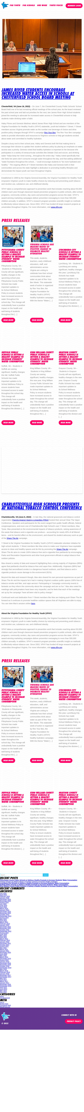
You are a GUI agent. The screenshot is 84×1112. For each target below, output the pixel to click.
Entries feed (4, 1004)
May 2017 (3, 978)
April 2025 (3, 895)
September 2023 (5, 916)
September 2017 (5, 977)
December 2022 (5, 927)
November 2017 (5, 975)
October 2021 (4, 945)
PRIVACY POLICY (74, 1021)
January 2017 (4, 983)
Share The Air (12, 538)
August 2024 (4, 902)
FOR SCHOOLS (28, 5)
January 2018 (4, 974)
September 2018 (5, 968)
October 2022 (4, 930)
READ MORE (8, 320)
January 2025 (4, 898)
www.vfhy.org (56, 207)
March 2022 (4, 939)
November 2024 (5, 901)
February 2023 (5, 924)
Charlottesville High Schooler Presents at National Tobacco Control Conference (41, 506)
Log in (2, 1002)
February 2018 (5, 972)
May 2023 (3, 919)
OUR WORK (42, 5)
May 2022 (3, 936)
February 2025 (5, 896)
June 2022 (3, 934)
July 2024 (3, 904)
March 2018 (4, 971)
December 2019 (5, 958)
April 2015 (3, 987)
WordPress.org (5, 1007)
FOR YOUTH (15, 5)
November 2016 (5, 984)
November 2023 (5, 913)
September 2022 (5, 931)
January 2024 (4, 910)
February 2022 (5, 940)
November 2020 (5, 952)
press (2, 996)
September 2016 (5, 986)
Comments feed (5, 1005)
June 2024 (3, 905)
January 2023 (4, 925)
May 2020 (3, 955)
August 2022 (4, 933)
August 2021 (4, 946)
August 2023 (4, 917)
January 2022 (4, 942)
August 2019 (4, 960)
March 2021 (4, 949)
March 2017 (4, 981)
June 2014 (3, 989)
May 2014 (3, 990)
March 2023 (4, 922)
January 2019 (4, 961)
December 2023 (5, 911)
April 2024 (3, 907)
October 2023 (4, 914)
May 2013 (3, 992)
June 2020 (3, 954)
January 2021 (4, 951)
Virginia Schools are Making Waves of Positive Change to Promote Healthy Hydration (28, 881)
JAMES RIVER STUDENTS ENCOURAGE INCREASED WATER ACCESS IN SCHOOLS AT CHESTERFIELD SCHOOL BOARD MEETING (37, 93)
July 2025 (3, 893)
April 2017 (3, 980)
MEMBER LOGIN (74, 5)
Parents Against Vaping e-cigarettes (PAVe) (30, 520)
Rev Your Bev (50, 133)
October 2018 (4, 966)
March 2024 (4, 908)
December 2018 (5, 963)
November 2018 (5, 964)
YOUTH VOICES (56, 5)
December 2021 (5, 943)
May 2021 (3, 948)
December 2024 (5, 899)
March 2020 (4, 957)
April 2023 (3, 920)
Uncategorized (5, 998)
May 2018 (3, 969)
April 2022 (3, 937)
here (33, 603)
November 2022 (5, 928)
